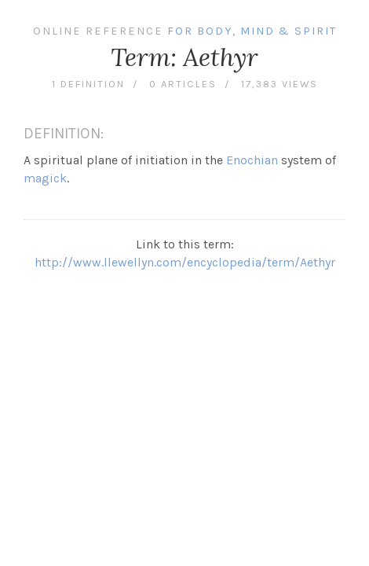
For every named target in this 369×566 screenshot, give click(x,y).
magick (45, 178)
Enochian (252, 160)
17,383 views (279, 84)
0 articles (183, 84)
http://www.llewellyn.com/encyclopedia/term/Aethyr (185, 262)
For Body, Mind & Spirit (252, 31)
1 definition (88, 84)
